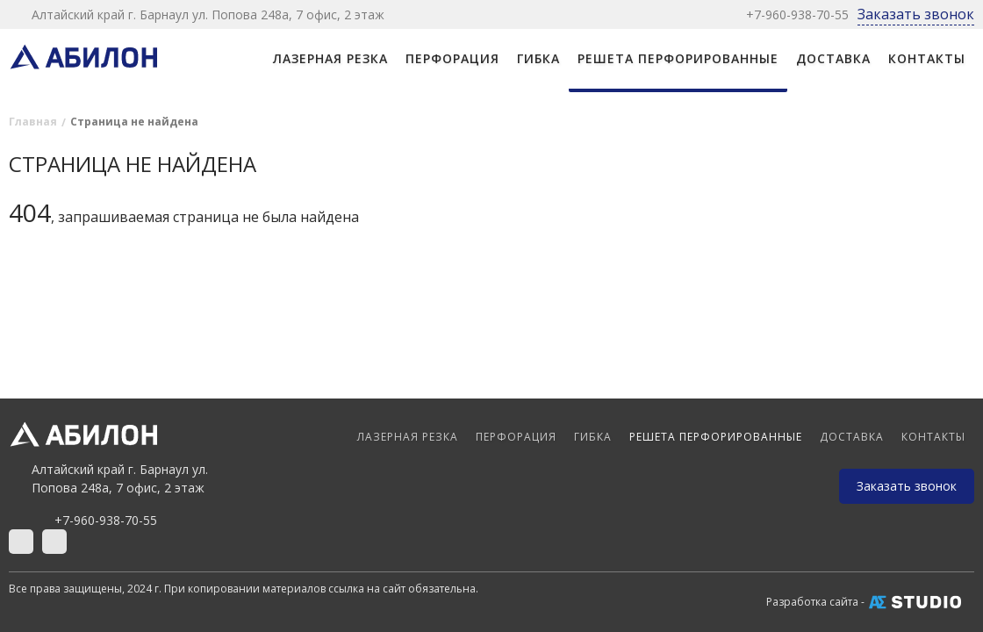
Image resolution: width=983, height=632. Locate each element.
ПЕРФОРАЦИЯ (452, 58)
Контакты (926, 58)
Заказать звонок (915, 14)
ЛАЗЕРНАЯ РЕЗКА (330, 58)
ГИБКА (538, 58)
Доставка (833, 58)
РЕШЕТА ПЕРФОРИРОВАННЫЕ (678, 58)
